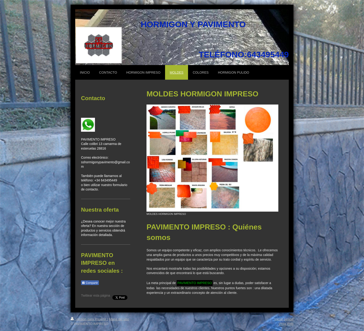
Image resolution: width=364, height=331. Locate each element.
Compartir (90, 283)
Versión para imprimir (89, 319)
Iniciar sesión (283, 319)
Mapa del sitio (119, 319)
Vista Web (286, 324)
